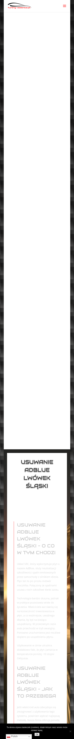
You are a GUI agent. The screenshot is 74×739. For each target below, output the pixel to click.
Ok (37, 734)
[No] (70, 731)
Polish (12, 736)
